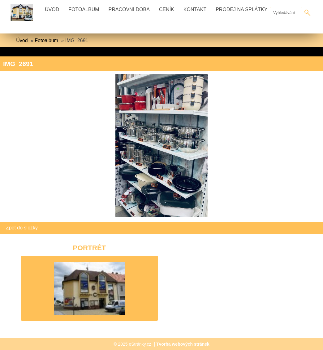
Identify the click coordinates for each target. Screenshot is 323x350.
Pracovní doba (129, 9)
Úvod (52, 9)
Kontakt (194, 9)
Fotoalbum (83, 9)
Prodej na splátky (241, 9)
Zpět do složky (22, 227)
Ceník (166, 9)
